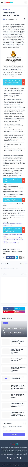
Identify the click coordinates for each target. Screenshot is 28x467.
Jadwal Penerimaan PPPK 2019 (11, 242)
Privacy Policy (16, 464)
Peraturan (20, 251)
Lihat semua (23, 263)
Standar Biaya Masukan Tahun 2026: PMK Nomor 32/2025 (18, 396)
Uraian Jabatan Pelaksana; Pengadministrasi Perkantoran (18, 369)
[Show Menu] (2, 2)
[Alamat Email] (14, 431)
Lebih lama (23, 274)
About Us (9, 464)
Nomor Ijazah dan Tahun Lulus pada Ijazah (17, 377)
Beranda (5, 9)
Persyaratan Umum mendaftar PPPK (12, 238)
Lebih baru (4, 274)
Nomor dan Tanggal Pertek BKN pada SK (18, 359)
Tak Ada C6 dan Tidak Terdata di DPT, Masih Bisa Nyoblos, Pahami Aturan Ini (12, 82)
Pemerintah (14, 251)
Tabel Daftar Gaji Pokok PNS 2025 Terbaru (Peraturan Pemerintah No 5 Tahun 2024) (18, 414)
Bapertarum (13, 249)
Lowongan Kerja (6, 251)
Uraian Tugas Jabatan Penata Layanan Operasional (17, 350)
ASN (9, 9)
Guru (18, 249)
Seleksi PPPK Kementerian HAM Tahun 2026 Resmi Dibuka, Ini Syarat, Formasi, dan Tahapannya (18, 405)
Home (3, 464)
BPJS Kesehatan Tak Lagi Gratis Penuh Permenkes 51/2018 (12, 230)
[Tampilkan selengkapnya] (23, 257)
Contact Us (23, 464)
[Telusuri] (25, 2)
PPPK (4, 253)
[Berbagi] (24, 19)
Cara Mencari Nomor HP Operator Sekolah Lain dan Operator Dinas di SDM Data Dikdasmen (18, 387)
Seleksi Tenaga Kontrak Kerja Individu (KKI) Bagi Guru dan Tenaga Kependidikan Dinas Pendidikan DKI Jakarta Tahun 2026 (17, 341)
